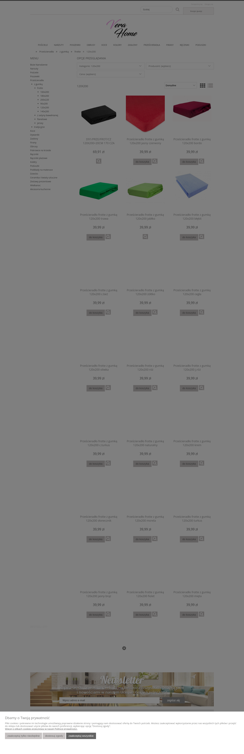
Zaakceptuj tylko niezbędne (23, 735)
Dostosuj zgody (54, 735)
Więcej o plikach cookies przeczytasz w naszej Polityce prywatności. (41, 728)
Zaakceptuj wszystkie (81, 735)
